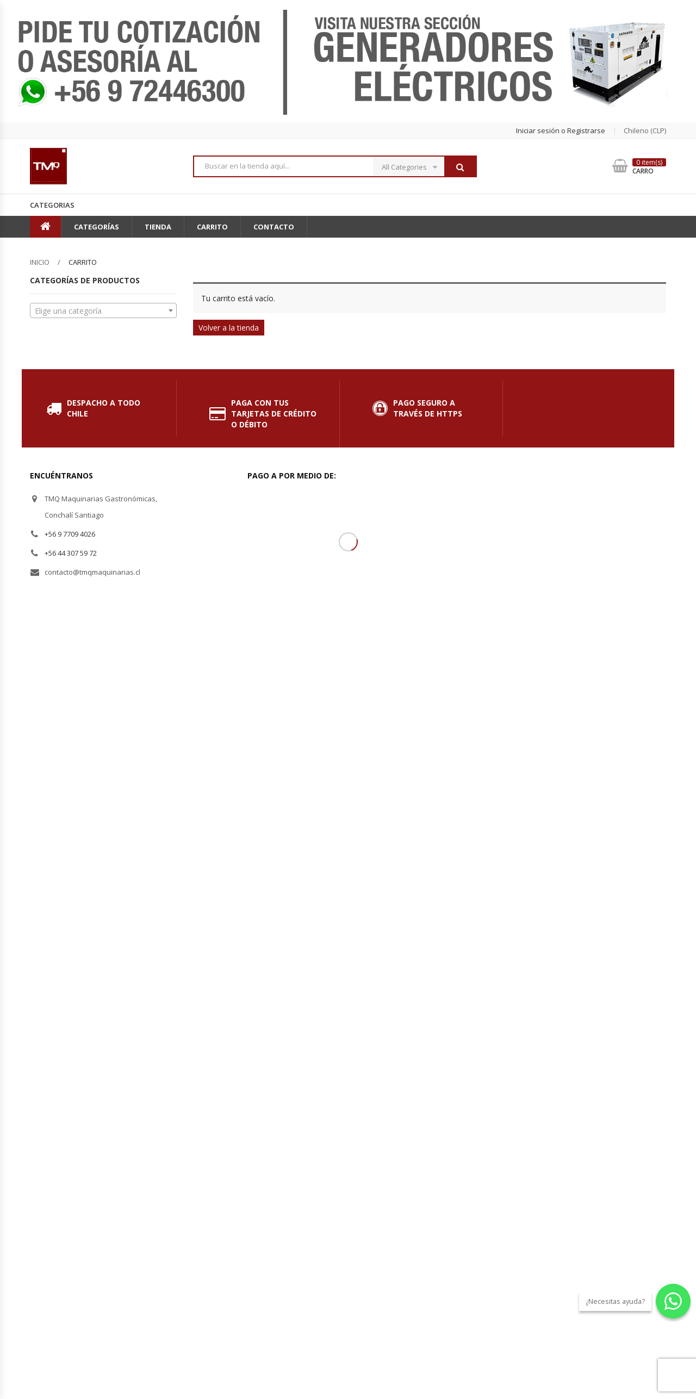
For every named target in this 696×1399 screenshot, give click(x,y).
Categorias (52, 205)
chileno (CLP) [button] (645, 130)
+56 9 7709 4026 (70, 534)
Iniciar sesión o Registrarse (560, 130)
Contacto (273, 227)
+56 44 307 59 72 (71, 553)
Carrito (212, 227)
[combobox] (103, 310)
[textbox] (103, 311)
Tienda (158, 227)
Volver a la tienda (228, 327)
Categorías (96, 227)
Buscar (460, 167)
